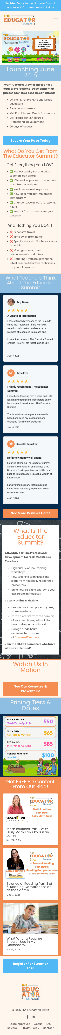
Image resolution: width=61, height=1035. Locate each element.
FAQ (48, 1024)
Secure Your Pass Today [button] (30, 140)
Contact (48, 1028)
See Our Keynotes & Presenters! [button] (30, 688)
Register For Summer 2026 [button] (30, 966)
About (38, 1024)
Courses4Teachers (27, 637)
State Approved (20, 1024)
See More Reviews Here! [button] (30, 513)
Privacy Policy (30, 1028)
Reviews (12, 1028)
